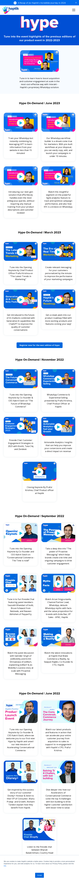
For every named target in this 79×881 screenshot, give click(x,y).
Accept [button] (39, 875)
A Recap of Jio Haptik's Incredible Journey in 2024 (42, 2)
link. (5, 866)
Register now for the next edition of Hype (40, 345)
